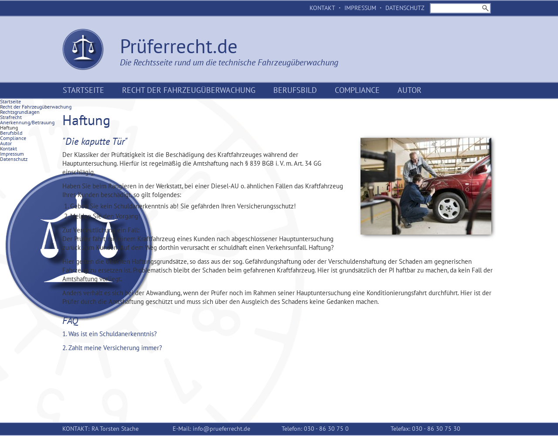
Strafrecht (11, 117)
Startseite (83, 90)
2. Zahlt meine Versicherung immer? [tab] (112, 348)
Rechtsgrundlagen (20, 112)
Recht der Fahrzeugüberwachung (188, 90)
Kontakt (322, 8)
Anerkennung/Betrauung (27, 122)
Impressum (360, 8)
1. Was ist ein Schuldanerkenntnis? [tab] (109, 334)
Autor (410, 90)
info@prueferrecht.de (221, 429)
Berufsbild (295, 90)
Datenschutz (405, 8)
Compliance (357, 90)
